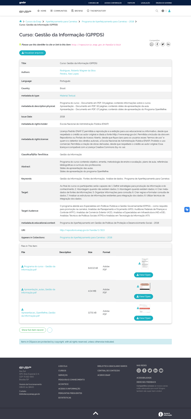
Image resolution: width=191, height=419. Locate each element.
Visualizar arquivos (32, 52)
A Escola (62, 366)
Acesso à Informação (69, 388)
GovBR (22, 2)
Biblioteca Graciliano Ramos (112, 366)
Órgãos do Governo (164, 3)
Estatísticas (64, 397)
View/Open (144, 274)
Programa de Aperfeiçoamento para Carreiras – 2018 (108, 21)
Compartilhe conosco (145, 385)
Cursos (62, 370)
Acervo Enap (103, 375)
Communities (58, 10)
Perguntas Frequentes (70, 393)
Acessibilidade (144, 377)
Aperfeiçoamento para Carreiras (61, 21)
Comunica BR (93, 3)
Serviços (63, 375)
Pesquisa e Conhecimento (71, 379)
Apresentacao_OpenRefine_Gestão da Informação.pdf (38, 312)
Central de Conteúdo (108, 370)
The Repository (96, 10)
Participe (131, 3)
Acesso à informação (113, 3)
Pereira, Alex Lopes (69, 73)
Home (41, 10)
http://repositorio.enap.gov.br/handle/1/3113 (82, 230)
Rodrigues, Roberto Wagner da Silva (78, 70)
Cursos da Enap (33, 21)
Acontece (63, 384)
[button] (163, 10)
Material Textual (67, 95)
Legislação (145, 3)
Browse (77, 10)
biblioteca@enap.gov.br (29, 394)
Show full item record (32, 329)
